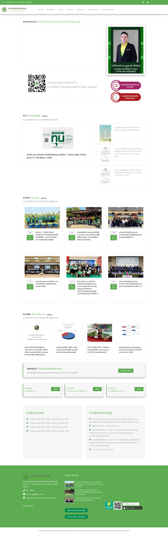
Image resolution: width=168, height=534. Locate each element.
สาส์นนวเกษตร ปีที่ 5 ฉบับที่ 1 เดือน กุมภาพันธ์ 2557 (47, 423)
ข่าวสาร (60, 9)
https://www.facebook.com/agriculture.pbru (41, 498)
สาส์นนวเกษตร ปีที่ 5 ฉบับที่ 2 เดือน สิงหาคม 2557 (47, 427)
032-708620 (30, 490)
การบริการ (70, 9)
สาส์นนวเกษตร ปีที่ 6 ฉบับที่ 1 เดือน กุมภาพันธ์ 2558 (47, 431)
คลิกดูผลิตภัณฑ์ (126, 370)
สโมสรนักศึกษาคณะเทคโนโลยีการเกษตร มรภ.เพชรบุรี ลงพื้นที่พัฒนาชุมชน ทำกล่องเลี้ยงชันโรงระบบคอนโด (89, 492)
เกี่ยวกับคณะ (51, 9)
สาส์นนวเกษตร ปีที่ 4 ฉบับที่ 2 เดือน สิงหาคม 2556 (47, 419)
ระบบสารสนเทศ (93, 9)
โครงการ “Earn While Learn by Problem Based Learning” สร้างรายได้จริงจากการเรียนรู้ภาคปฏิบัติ (89, 484)
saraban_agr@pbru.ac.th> (34, 494)
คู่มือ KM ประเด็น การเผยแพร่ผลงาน (104, 426)
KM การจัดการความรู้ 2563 (101, 449)
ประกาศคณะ (81, 9)
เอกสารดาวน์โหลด (108, 9)
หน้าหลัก (40, 9)
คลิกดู (55, 389)
